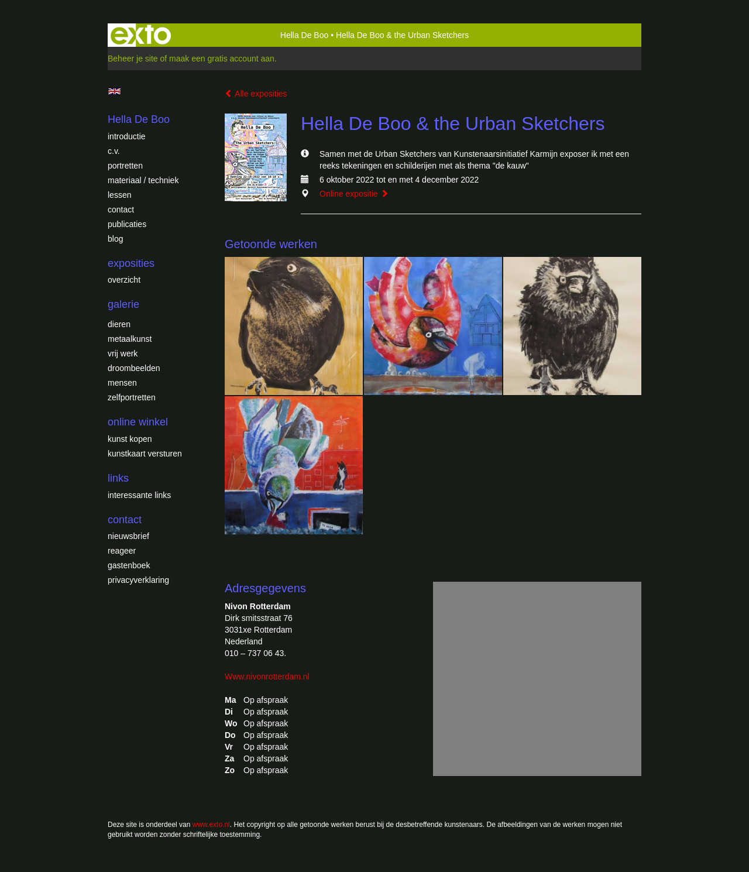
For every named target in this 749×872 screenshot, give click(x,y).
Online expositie (354, 193)
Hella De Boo (304, 35)
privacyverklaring (138, 580)
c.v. (114, 151)
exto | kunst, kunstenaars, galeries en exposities (141, 35)
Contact (121, 209)
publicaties (127, 224)
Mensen (122, 382)
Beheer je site (133, 58)
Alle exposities (256, 93)
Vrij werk (123, 353)
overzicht (124, 279)
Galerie (123, 304)
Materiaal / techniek (143, 180)
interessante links (139, 495)
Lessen (119, 195)
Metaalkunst (130, 339)
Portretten (125, 165)
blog (115, 238)
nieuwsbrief (128, 536)
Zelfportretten (132, 397)
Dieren (119, 324)
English (114, 91)
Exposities (131, 263)
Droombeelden (134, 368)
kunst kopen (130, 439)
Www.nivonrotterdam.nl (267, 676)
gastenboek (129, 565)
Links (118, 478)
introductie (127, 136)
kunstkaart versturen (145, 453)
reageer (122, 550)
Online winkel (138, 422)
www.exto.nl (211, 824)
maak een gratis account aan (221, 58)
